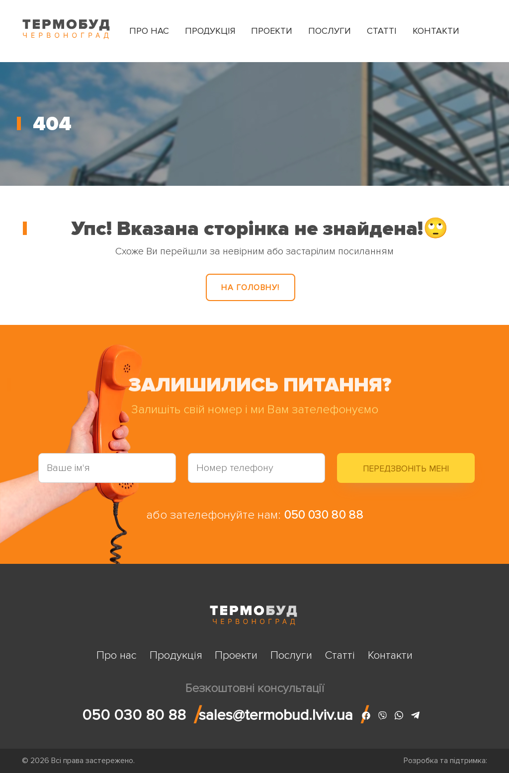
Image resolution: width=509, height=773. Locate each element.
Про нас (149, 30)
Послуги (329, 30)
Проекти (271, 30)
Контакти (436, 30)
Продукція (210, 30)
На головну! (250, 288)
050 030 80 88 (323, 515)
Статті (382, 30)
